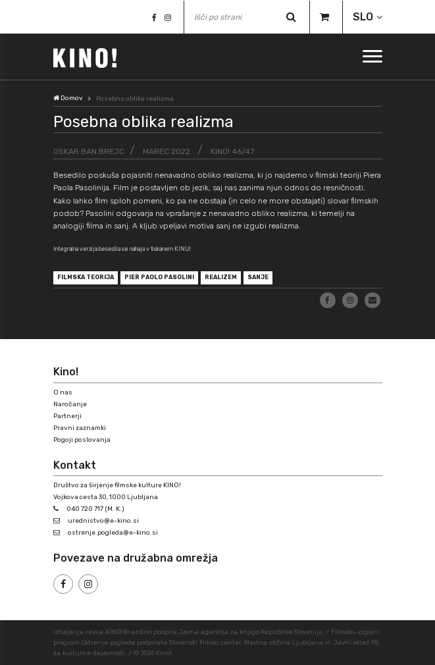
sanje (258, 277)
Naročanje (70, 404)
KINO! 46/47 (232, 151)
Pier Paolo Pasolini (159, 277)
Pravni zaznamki (79, 428)
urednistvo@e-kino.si (103, 521)
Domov (68, 98)
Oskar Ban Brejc (88, 151)
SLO (363, 17)
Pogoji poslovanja (82, 440)
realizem (221, 277)
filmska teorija (85, 277)
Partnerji (67, 416)
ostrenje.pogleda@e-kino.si (113, 533)
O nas (62, 392)
